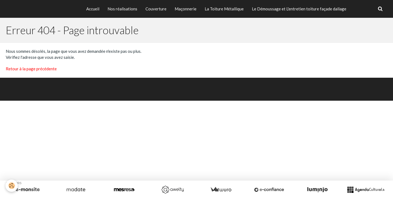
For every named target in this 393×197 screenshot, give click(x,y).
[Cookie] (11, 185)
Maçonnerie (185, 8)
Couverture (155, 8)
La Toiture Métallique (224, 8)
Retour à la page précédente (31, 68)
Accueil (92, 8)
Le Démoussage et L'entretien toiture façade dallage (299, 8)
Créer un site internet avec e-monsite (159, 86)
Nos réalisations (122, 8)
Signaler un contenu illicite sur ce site (233, 86)
